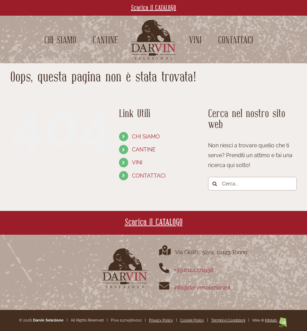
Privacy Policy (161, 320)
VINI (137, 162)
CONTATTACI (149, 175)
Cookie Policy (192, 320)
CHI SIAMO (146, 136)
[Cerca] (215, 184)
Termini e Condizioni (228, 320)
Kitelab (276, 320)
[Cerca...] (252, 184)
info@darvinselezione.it (202, 287)
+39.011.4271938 (193, 270)
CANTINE (144, 149)
